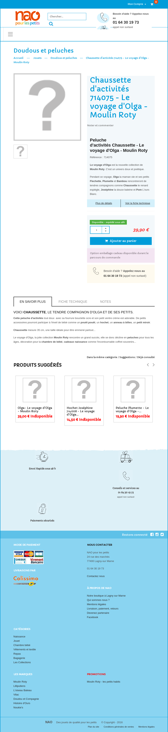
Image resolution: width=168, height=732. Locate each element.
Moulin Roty (20, 681)
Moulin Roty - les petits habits (103, 681)
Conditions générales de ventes (119, 727)
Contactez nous (96, 576)
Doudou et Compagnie (26, 698)
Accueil (18, 58)
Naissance (19, 636)
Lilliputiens (19, 686)
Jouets (37, 58)
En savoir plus (33, 301)
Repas (17, 653)
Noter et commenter (100, 125)
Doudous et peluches (63, 58)
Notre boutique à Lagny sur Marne (106, 595)
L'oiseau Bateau (23, 690)
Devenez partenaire (98, 612)
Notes (105, 301)
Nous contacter (99, 545)
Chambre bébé (22, 645)
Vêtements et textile (25, 649)
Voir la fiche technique (137, 203)
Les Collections (22, 662)
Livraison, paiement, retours (102, 608)
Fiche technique (73, 301)
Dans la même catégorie (102, 357)
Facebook (92, 617)
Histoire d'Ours (22, 703)
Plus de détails (103, 203)
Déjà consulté (146, 357)
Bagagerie (19, 658)
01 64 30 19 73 (126, 22)
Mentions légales (96, 604)
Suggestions (127, 357)
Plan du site (94, 727)
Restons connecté (137, 535)
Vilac (16, 694)
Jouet (17, 640)
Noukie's (18, 707)
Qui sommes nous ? (98, 600)
